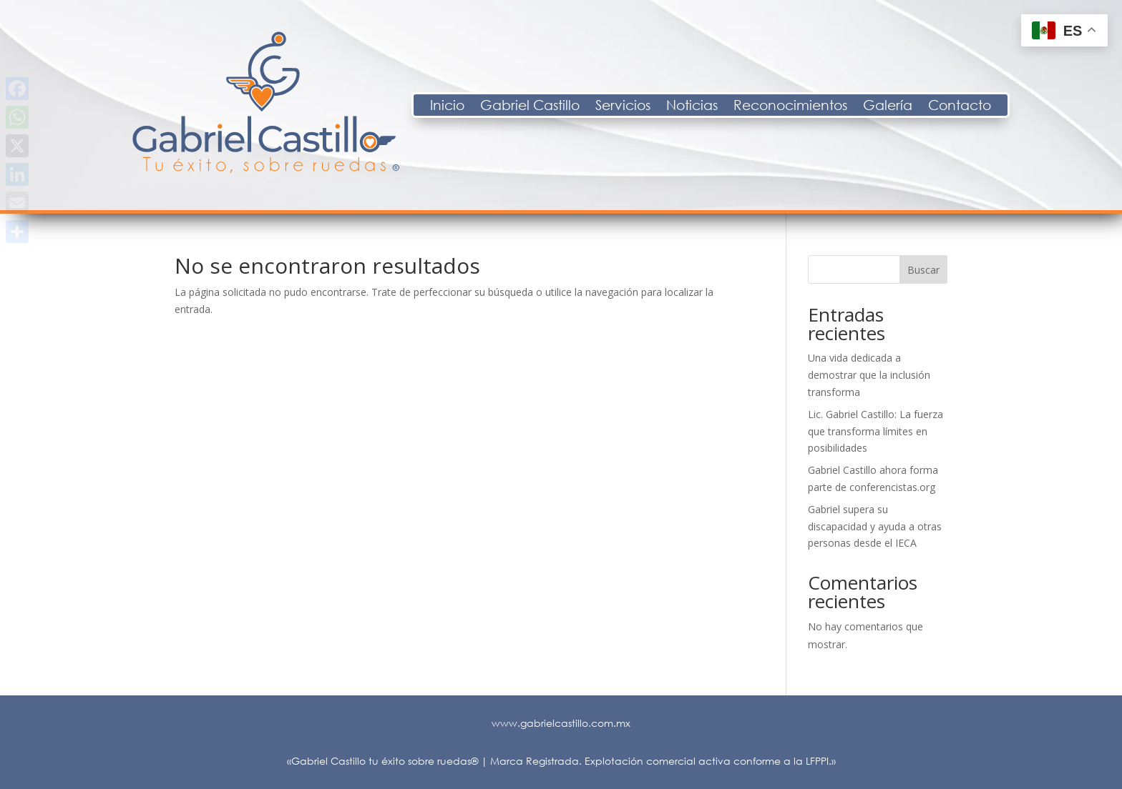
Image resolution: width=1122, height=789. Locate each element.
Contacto (1071, 106)
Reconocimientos (903, 106)
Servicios (735, 106)
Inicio (559, 106)
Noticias (804, 106)
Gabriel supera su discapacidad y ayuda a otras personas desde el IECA (875, 526)
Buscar (923, 270)
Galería (1000, 106)
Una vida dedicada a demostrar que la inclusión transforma (869, 375)
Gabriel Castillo (642, 106)
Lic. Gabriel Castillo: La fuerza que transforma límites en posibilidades (875, 431)
